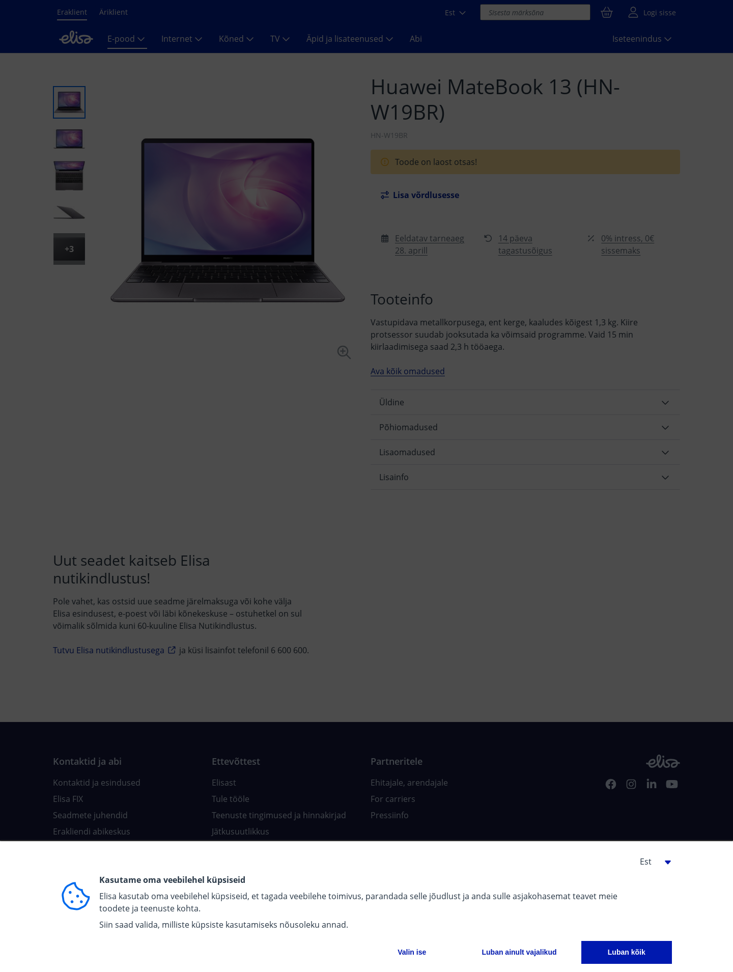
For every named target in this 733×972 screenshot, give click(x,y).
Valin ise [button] (412, 952)
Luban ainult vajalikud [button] (519, 952)
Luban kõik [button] (626, 952)
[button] (651, 861)
